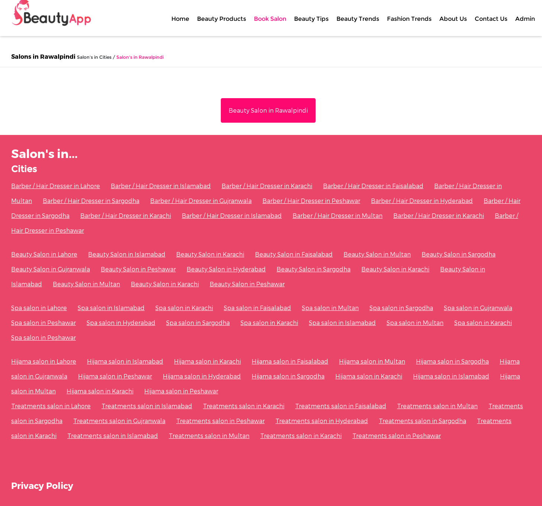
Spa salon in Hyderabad (121, 322)
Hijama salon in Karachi (207, 361)
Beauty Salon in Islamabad (126, 254)
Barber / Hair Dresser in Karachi (267, 185)
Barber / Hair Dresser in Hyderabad (422, 200)
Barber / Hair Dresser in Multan (338, 215)
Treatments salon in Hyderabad (321, 420)
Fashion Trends (409, 18)
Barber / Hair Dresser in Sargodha (91, 200)
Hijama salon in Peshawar (115, 376)
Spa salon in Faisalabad (257, 307)
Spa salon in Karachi (184, 307)
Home (180, 18)
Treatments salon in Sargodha (422, 420)
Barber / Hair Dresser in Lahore (55, 185)
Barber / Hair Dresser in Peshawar (311, 200)
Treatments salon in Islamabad (146, 405)
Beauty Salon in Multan (377, 254)
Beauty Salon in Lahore (44, 254)
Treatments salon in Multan (437, 405)
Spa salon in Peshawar (43, 322)
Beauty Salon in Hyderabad (226, 269)
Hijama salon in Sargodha (452, 361)
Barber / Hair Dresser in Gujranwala (201, 200)
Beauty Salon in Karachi (210, 254)
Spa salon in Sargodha (401, 307)
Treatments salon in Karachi (243, 405)
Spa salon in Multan (330, 307)
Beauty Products (221, 18)
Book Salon (270, 18)
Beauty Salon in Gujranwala (50, 269)
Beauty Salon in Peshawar (138, 269)
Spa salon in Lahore (39, 307)
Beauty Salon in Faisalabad (294, 254)
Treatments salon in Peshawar (220, 420)
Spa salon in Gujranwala (478, 307)
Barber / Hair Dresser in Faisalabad (373, 185)
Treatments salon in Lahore (51, 405)
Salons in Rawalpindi (43, 56)
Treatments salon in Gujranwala (119, 420)
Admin (525, 18)
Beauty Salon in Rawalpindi (268, 110)
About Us (453, 18)
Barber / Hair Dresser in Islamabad (161, 185)
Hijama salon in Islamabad (125, 361)
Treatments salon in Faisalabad (340, 405)
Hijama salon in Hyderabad (202, 376)
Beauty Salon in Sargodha (459, 254)
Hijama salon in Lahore (43, 361)
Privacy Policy (42, 485)
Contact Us (491, 18)
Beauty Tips (311, 18)
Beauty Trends (357, 18)
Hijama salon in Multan (372, 361)
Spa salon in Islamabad (111, 307)
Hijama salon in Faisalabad (290, 361)
